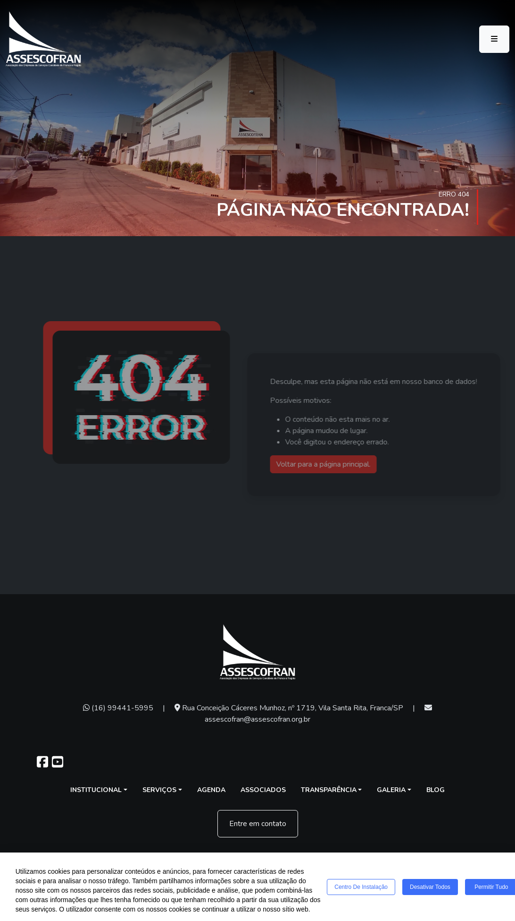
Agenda (211, 789)
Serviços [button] (159, 789)
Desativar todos (430, 887)
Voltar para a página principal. (336, 464)
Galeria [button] (391, 789)
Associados (263, 789)
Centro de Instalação (361, 887)
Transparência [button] (329, 789)
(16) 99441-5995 (118, 708)
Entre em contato (257, 824)
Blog (435, 789)
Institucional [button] (96, 789)
